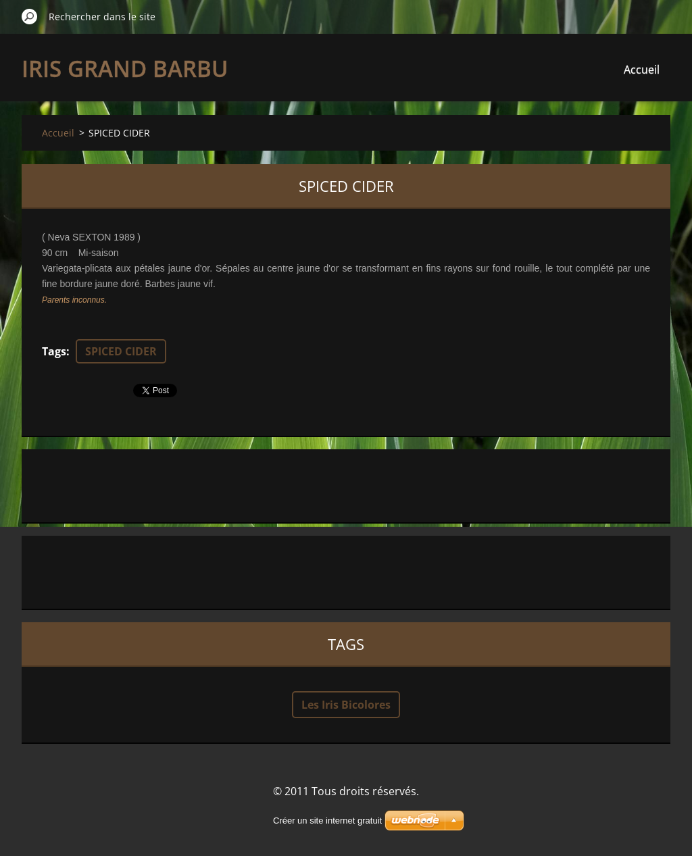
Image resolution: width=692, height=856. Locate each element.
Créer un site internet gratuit (327, 820)
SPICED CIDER (121, 351)
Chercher (30, 16)
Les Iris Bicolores (346, 704)
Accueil (642, 69)
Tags (54, 351)
